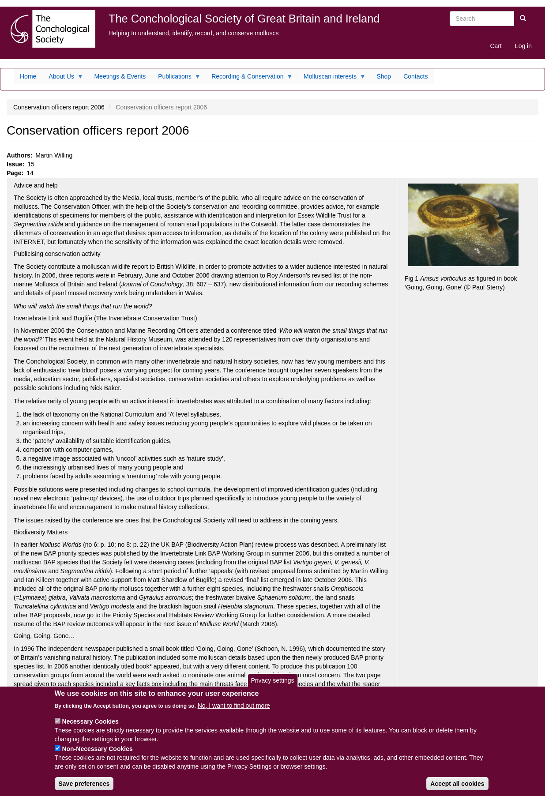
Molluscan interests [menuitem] (331, 78)
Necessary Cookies (90, 727)
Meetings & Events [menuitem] (120, 76)
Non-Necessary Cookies (97, 754)
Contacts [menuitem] (415, 76)
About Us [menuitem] (62, 78)
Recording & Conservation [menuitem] (249, 78)
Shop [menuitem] (383, 76)
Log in (523, 45)
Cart (495, 45)
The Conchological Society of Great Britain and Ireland (244, 18)
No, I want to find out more (234, 711)
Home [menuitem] (28, 76)
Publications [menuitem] (176, 78)
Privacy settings (272, 686)
